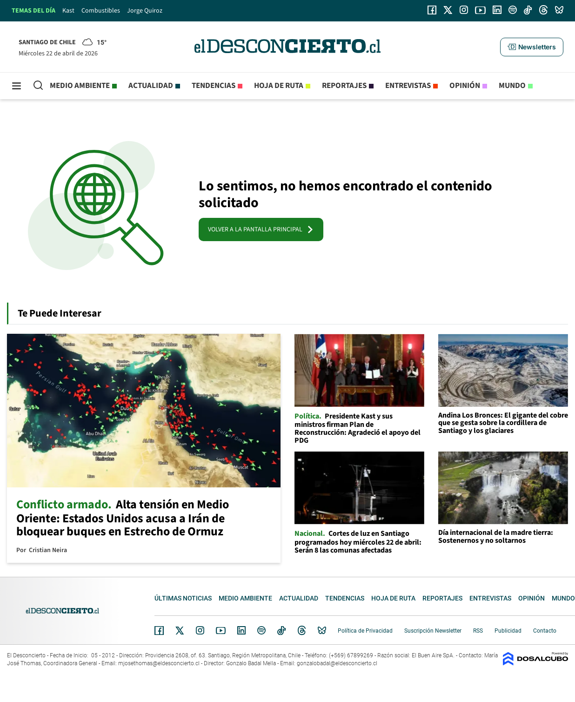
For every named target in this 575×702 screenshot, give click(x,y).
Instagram (200, 630)
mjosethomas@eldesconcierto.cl (159, 663)
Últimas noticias (183, 598)
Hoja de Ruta (278, 85)
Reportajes (344, 85)
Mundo (512, 85)
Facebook (159, 630)
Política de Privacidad (365, 631)
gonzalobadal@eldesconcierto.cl (337, 663)
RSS (478, 631)
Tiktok (281, 630)
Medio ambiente (80, 85)
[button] (531, 47)
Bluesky (322, 630)
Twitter (180, 630)
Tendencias (213, 85)
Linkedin (241, 630)
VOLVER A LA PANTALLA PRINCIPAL (261, 229)
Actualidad (150, 85)
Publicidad (508, 631)
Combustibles (100, 10)
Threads (302, 630)
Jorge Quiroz (144, 10)
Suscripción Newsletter (432, 631)
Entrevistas (408, 85)
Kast (68, 10)
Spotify (261, 630)
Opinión (464, 85)
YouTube (220, 630)
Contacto (544, 631)
